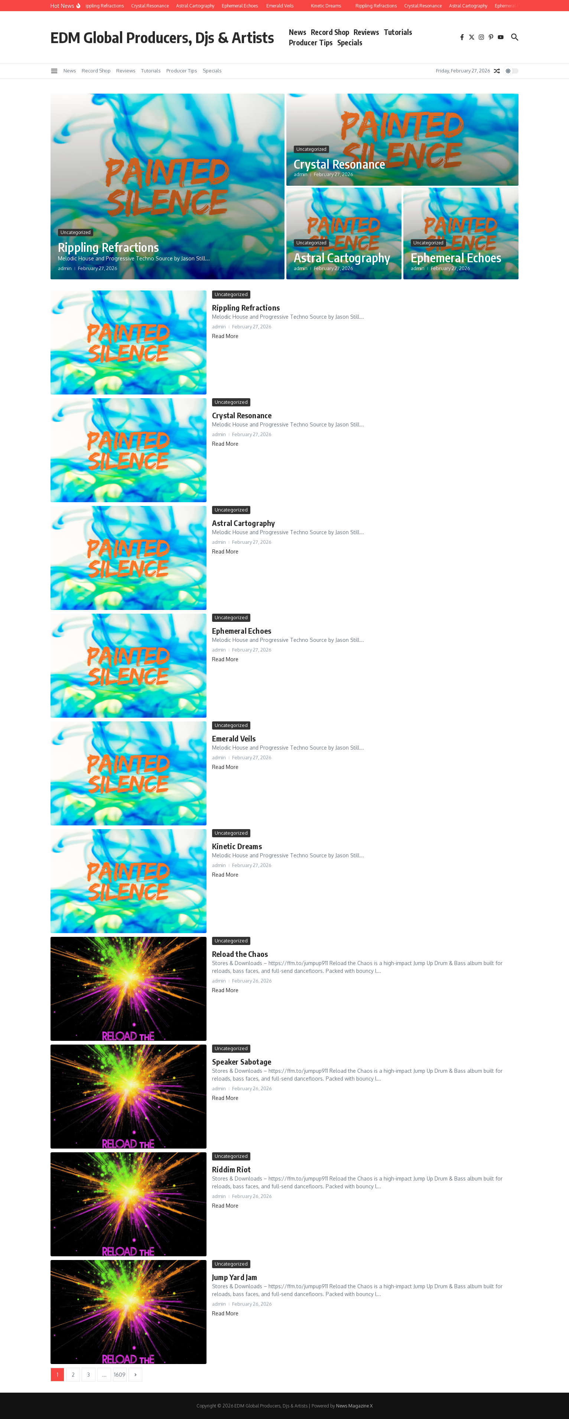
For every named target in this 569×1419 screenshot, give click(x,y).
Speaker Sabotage (241, 1061)
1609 (120, 1374)
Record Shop (330, 31)
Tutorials (398, 31)
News (297, 31)
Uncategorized (76, 232)
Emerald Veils (234, 738)
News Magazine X (354, 1406)
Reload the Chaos (240, 953)
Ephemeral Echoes (456, 257)
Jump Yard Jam (234, 1277)
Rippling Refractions (108, 247)
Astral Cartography (342, 257)
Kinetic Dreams (237, 846)
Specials (349, 42)
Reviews (366, 31)
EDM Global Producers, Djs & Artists (162, 37)
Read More (225, 336)
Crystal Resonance (339, 163)
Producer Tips (311, 42)
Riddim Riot (231, 1169)
